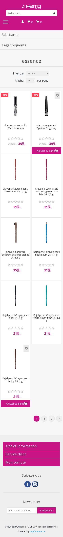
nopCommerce (37, 531)
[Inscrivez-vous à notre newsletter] (22, 510)
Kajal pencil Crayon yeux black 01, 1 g (15, 317)
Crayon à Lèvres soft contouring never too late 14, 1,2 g (46, 191)
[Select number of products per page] (31, 80)
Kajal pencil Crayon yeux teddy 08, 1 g (15, 380)
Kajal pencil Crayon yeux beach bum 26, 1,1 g (46, 253)
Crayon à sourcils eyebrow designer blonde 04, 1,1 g (15, 255)
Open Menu (6, 22)
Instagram (35, 484)
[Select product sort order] (37, 73)
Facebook (27, 484)
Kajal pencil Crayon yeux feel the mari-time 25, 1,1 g (46, 318)
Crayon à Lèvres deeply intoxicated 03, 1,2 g (15, 190)
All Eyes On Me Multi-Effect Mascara (15, 127)
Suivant (59, 419)
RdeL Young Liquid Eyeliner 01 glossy (46, 127)
